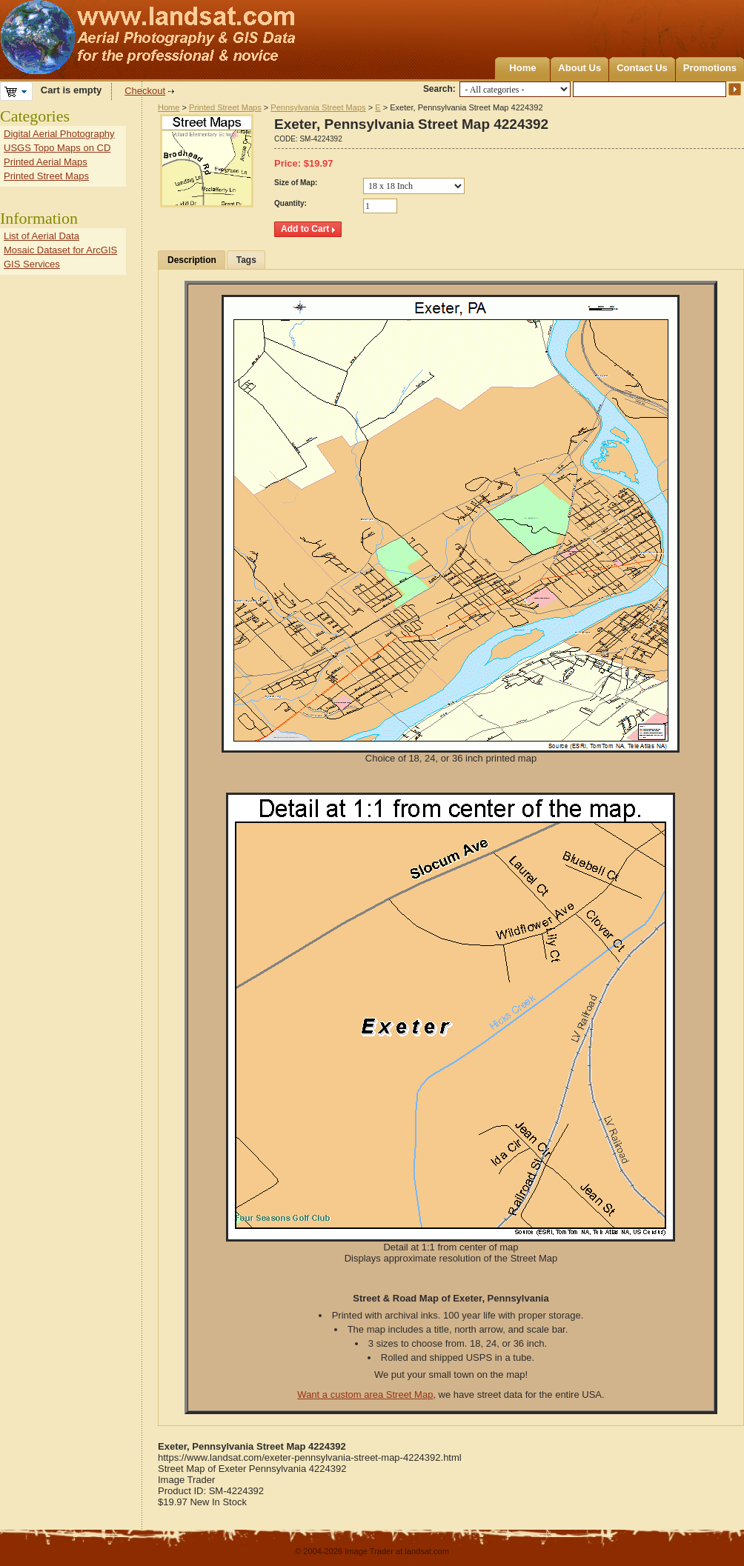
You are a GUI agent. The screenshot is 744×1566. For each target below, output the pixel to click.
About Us (579, 67)
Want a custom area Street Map (365, 1394)
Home (522, 67)
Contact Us (642, 67)
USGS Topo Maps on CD (57, 147)
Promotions (710, 67)
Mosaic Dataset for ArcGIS (60, 250)
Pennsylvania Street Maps (317, 107)
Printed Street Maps (225, 107)
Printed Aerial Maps (45, 161)
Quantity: (290, 203)
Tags (246, 260)
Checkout (144, 90)
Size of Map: (295, 183)
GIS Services (32, 264)
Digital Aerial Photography (59, 133)
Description (191, 260)
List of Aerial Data (41, 235)
